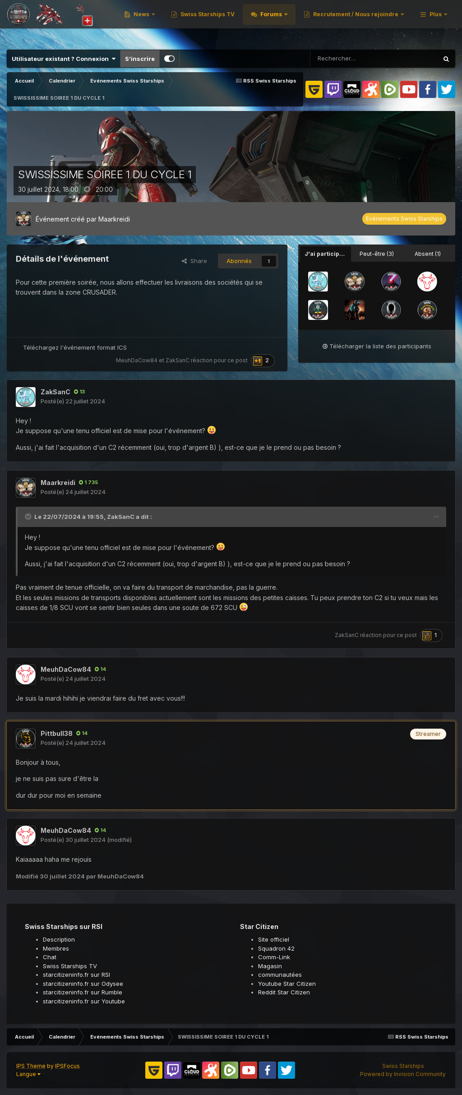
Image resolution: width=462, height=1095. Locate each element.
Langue (28, 1074)
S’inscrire (140, 58)
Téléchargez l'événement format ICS (75, 347)
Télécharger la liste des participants (377, 346)
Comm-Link (274, 957)
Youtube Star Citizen (287, 983)
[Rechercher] (351, 58)
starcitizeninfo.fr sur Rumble (82, 992)
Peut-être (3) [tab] (377, 253)
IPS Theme (31, 1066)
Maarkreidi (114, 219)
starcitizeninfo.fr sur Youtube (84, 1001)
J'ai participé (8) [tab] (328, 253)
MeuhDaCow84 (136, 360)
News (258, 22)
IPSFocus (67, 1066)
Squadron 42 (276, 948)
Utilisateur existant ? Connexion (64, 58)
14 (100, 669)
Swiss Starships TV (323, 22)
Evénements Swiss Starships (404, 218)
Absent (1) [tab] (428, 253)
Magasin (270, 966)
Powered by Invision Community (403, 1074)
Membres (56, 948)
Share (194, 260)
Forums (387, 22)
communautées (280, 974)
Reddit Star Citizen (284, 992)
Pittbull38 (57, 733)
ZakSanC (177, 360)
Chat (49, 957)
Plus (435, 22)
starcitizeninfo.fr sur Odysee (83, 983)
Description (59, 939)
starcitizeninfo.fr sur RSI (76, 974)
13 (79, 391)
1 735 (88, 482)
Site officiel (273, 939)
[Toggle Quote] (29, 516)
